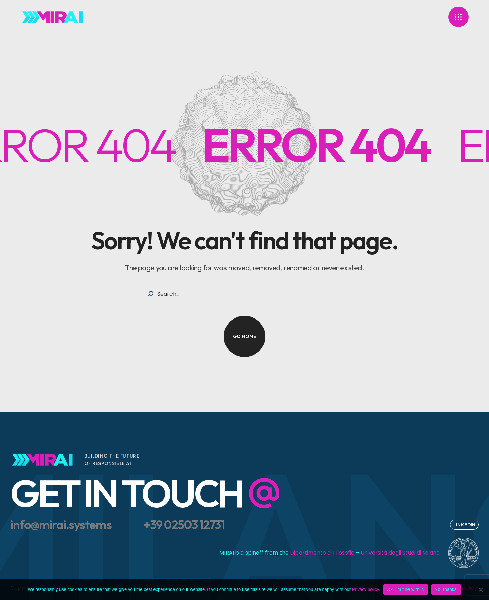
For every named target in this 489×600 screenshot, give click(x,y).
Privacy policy (365, 589)
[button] (244, 336)
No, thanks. (446, 589)
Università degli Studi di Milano (400, 553)
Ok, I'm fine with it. (405, 589)
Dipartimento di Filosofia (322, 553)
